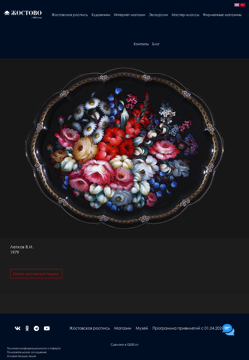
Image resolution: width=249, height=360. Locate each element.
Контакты (141, 44)
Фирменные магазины (222, 14)
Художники (100, 14)
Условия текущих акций (21, 356)
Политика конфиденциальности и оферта (34, 348)
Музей (142, 328)
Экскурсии (158, 14)
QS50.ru (132, 344)
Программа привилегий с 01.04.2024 (188, 328)
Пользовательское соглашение (27, 352)
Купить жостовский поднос (36, 273)
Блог (156, 44)
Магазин (122, 328)
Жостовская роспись (70, 14)
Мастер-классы (185, 14)
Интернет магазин (129, 14)
